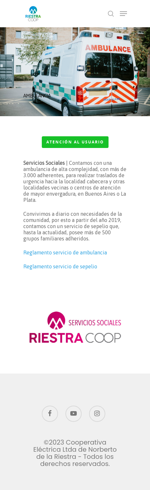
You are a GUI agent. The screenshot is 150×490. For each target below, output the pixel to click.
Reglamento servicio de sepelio (60, 266)
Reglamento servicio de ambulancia (65, 252)
